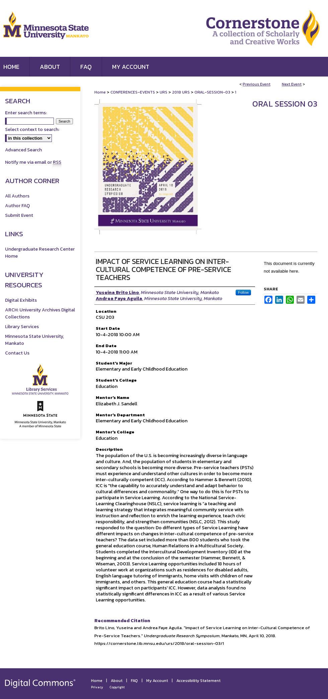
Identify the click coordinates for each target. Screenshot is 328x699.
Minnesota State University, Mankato (34, 340)
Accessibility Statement (198, 681)
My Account (157, 681)
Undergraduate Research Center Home (40, 253)
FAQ (134, 681)
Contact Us (17, 353)
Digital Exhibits (21, 300)
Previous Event (256, 84)
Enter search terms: (26, 112)
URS (164, 92)
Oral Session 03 (284, 104)
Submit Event (19, 215)
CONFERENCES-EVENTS (133, 92)
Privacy (97, 687)
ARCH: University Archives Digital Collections (40, 313)
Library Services (22, 326)
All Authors (17, 195)
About (116, 681)
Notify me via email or (33, 162)
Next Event (292, 84)
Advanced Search (23, 149)
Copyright (117, 687)
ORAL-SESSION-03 (212, 92)
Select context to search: (32, 129)
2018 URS (181, 92)
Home (100, 92)
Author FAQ (17, 205)
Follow (243, 292)
